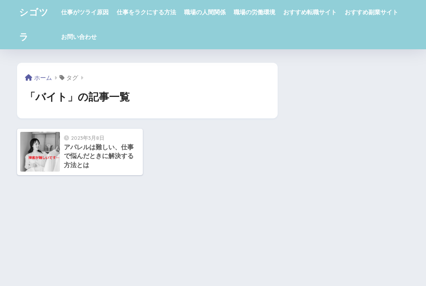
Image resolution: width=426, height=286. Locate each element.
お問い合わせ (79, 36)
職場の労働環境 (254, 12)
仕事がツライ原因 (85, 12)
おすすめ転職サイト (310, 12)
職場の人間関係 (205, 12)
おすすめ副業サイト (371, 12)
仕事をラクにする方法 (146, 12)
